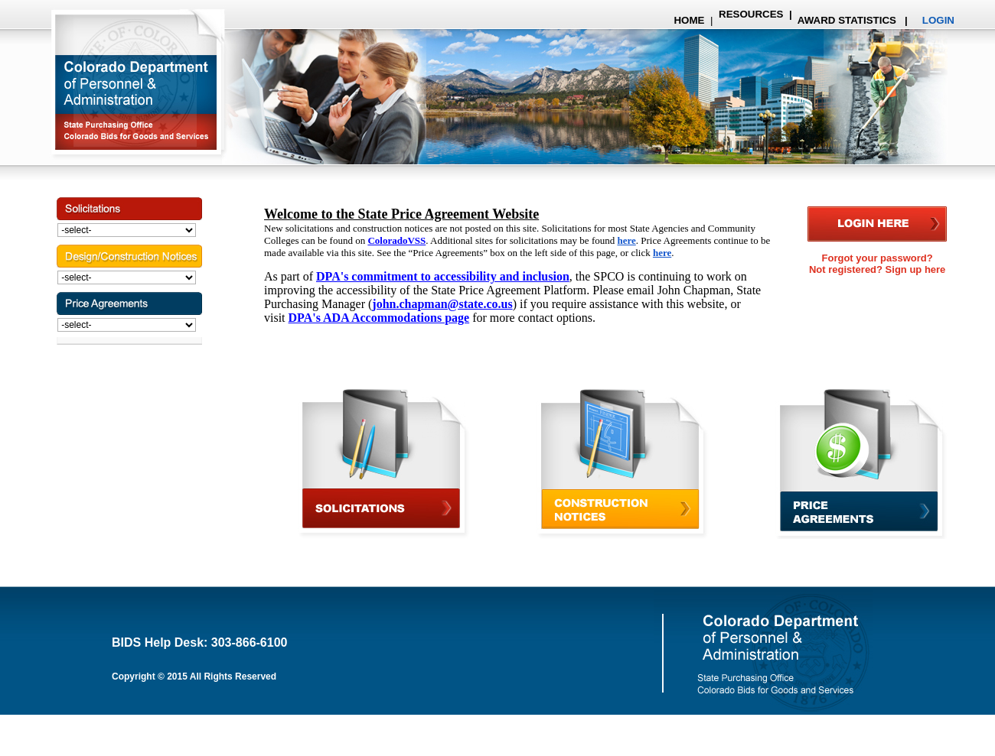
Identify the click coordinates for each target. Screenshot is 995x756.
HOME (689, 20)
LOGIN (938, 20)
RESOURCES (751, 14)
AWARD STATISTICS (845, 20)
